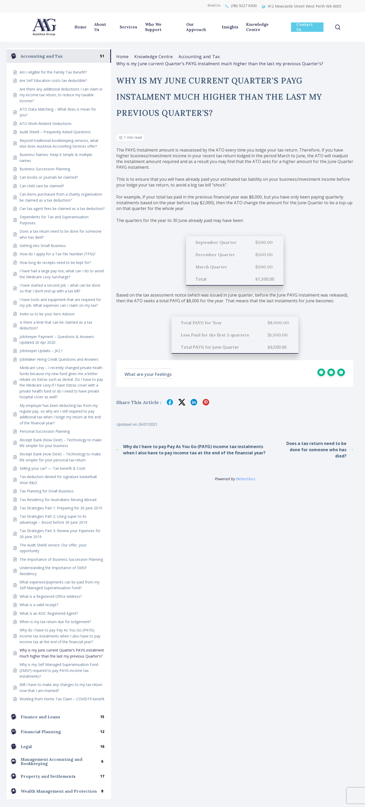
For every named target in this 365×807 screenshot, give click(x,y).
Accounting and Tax (199, 56)
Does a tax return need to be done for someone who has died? (319, 450)
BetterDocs (245, 478)
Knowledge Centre (153, 56)
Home (122, 56)
